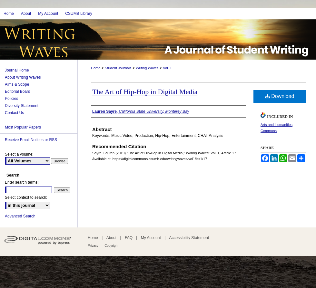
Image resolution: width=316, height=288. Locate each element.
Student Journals (118, 68)
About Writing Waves (23, 77)
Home (95, 68)
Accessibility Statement (189, 237)
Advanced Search (20, 216)
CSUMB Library (78, 13)
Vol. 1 (167, 68)
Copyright (111, 245)
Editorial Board (17, 91)
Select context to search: (26, 197)
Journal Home (17, 70)
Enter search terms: (22, 182)
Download (279, 96)
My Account (151, 237)
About (111, 237)
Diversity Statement (21, 105)
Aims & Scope (17, 84)
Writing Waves (147, 68)
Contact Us (14, 112)
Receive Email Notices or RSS (31, 140)
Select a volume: (19, 154)
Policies (11, 98)
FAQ (129, 237)
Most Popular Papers (23, 127)
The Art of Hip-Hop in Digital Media (144, 92)
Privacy (93, 245)
